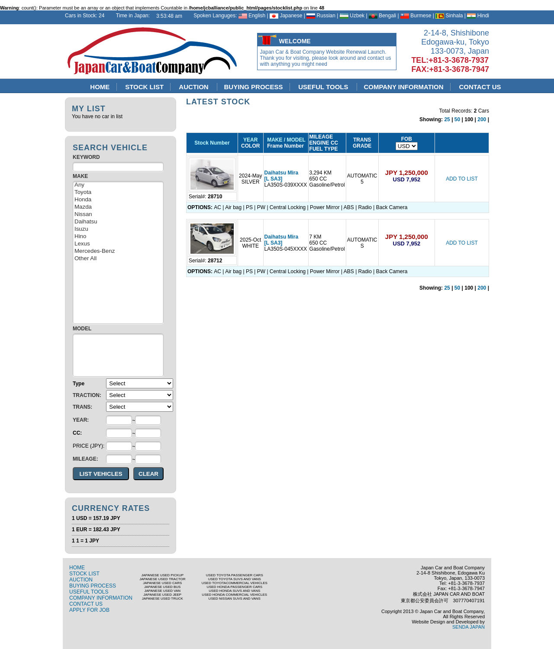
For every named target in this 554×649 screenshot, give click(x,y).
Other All (118, 258)
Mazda (118, 207)
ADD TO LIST (462, 179)
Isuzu (118, 229)
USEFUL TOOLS (324, 86)
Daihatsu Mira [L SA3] (281, 176)
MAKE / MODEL (285, 140)
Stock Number (211, 143)
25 (447, 119)
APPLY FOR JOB (89, 610)
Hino (118, 236)
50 (457, 119)
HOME (100, 86)
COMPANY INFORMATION (403, 86)
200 (481, 119)
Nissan (118, 214)
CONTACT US (480, 86)
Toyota (118, 192)
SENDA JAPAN (468, 627)
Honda (118, 199)
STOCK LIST (144, 86)
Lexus (118, 244)
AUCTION (195, 86)
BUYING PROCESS (253, 86)
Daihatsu (118, 222)
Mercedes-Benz (118, 251)
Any (118, 185)
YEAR (250, 140)
